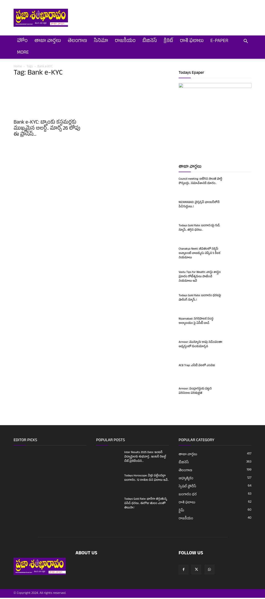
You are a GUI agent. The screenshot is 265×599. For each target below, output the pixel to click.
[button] (245, 41)
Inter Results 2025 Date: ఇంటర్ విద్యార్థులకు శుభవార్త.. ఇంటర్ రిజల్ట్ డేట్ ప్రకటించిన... (145, 458)
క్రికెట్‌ (168, 41)
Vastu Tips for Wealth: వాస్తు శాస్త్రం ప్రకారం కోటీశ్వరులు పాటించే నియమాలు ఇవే (200, 278)
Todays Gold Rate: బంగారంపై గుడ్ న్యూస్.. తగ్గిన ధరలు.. (199, 229)
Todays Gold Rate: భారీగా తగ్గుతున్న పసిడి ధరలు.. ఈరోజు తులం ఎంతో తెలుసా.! (145, 504)
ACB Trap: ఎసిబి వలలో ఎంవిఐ (197, 367)
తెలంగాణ (77, 41)
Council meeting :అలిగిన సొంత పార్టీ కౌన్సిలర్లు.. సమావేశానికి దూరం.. (200, 182)
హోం (22, 41)
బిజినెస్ (149, 41)
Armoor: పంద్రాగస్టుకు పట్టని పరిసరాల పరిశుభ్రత (195, 392)
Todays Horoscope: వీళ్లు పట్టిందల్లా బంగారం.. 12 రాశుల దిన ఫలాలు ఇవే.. (146, 479)
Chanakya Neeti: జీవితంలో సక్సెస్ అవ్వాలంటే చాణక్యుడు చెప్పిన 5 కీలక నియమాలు (199, 254)
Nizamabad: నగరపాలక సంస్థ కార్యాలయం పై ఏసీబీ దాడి (196, 322)
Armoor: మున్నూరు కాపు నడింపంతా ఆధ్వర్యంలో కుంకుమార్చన (200, 345)
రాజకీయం (125, 41)
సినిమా (101, 41)
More (23, 53)
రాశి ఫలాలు (192, 41)
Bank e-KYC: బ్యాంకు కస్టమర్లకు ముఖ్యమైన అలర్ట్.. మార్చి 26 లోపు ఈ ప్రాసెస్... (47, 129)
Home (18, 66)
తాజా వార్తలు (47, 41)
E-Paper (219, 41)
